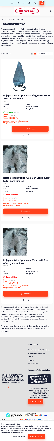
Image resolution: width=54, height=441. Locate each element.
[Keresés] (18, 3)
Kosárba (32, 129)
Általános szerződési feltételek (39, 350)
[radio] (32, 54)
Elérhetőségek (33, 363)
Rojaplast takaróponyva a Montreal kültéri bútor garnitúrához (26, 262)
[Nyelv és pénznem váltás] (29, 3)
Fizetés (30, 357)
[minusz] (10, 130)
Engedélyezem (35, 436)
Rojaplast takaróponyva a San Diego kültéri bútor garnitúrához (26, 179)
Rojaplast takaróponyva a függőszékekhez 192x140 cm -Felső (26, 97)
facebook (4, 371)
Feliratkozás (34, 401)
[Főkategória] (2, 20)
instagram (8, 371)
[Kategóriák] (12, 3)
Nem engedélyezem (18, 436)
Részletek (27, 211)
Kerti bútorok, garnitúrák (15, 19)
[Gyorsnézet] (29, 135)
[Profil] (34, 3)
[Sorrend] (45, 53)
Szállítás (31, 360)
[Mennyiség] (6, 129)
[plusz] (10, 127)
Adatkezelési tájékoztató (36, 353)
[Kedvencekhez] (23, 135)
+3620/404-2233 (51, 11)
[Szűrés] (23, 3)
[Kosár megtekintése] (41, 3)
